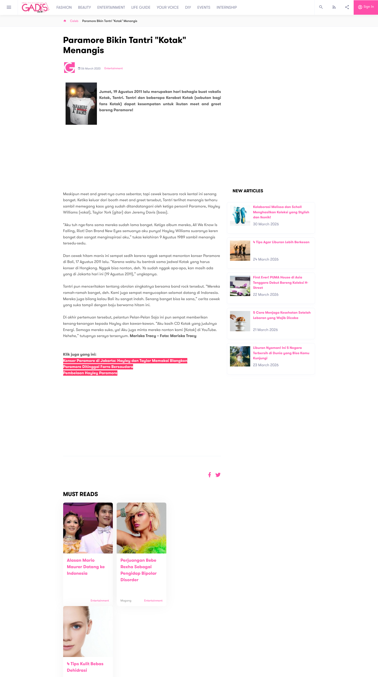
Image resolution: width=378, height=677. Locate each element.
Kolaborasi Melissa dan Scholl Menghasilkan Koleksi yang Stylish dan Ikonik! (281, 212)
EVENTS (203, 7)
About (124, 652)
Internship (127, 667)
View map (57, 672)
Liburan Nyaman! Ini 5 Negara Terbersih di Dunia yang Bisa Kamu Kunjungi (281, 352)
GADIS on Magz (239, 655)
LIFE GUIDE (140, 7)
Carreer (125, 662)
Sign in (366, 7)
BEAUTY (84, 7)
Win (207, 655)
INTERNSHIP (226, 7)
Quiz (199, 655)
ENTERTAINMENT (111, 7)
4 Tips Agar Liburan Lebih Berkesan (281, 242)
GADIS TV (219, 655)
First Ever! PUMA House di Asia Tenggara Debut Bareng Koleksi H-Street (280, 282)
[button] (218, 475)
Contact (125, 657)
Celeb (74, 21)
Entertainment (113, 68)
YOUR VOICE (168, 7)
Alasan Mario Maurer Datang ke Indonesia (86, 567)
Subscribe (307, 637)
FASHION (64, 7)
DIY (188, 7)
